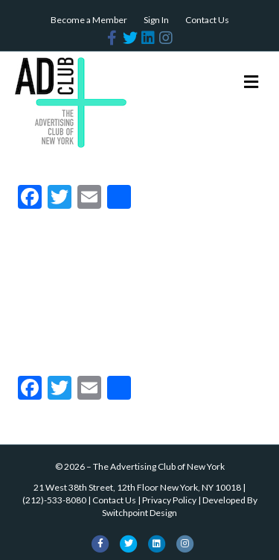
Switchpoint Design (139, 512)
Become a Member (89, 19)
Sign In (156, 19)
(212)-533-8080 (54, 500)
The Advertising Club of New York (159, 466)
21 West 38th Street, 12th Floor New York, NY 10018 (137, 487)
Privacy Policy (169, 500)
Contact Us (207, 19)
